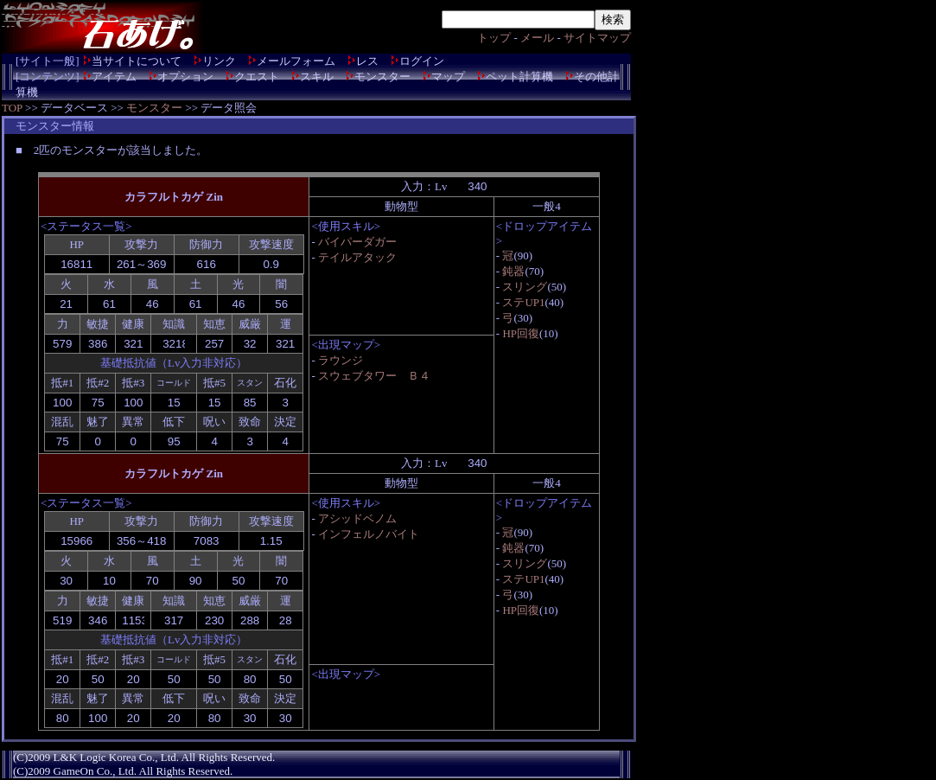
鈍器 (513, 271)
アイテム (114, 76)
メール (537, 37)
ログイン (421, 60)
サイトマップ (597, 37)
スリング (524, 286)
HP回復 (520, 333)
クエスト (256, 76)
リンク (219, 60)
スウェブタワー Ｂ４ (374, 375)
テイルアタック (357, 257)
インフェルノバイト (368, 533)
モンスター (382, 76)
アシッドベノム (357, 518)
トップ (494, 37)
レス (367, 60)
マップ (448, 76)
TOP (12, 107)
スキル (317, 76)
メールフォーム (296, 60)
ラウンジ (340, 360)
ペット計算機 (519, 76)
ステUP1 (523, 302)
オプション (185, 76)
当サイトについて (136, 60)
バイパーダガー (357, 241)
